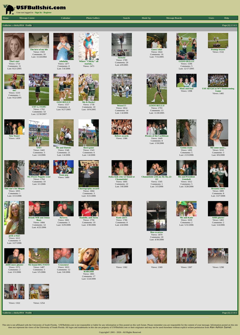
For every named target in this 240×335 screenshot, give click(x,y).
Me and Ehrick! (63, 147)
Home (6, 18)
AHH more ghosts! (14, 264)
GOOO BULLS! (186, 61)
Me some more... (218, 147)
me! (14, 90)
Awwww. (63, 217)
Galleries (7, 25)
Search (126, 18)
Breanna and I (218, 188)
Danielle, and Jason (89, 217)
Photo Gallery (93, 18)
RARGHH (89, 271)
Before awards (122, 136)
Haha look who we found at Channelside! (122, 177)
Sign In (38, 12)
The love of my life (39, 49)
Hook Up (146, 18)
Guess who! (156, 49)
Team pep (63, 175)
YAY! (39, 147)
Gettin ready (186, 147)
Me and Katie (186, 217)
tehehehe (63, 61)
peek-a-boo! (14, 235)
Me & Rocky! (88, 102)
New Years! (14, 136)
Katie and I (121, 217)
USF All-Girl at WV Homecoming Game (218, 89)
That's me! (14, 61)
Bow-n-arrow (156, 232)
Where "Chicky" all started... (88, 62)
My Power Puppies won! (39, 176)
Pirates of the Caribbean (156, 136)
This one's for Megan (14, 188)
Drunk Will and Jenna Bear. (39, 218)
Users (211, 18)
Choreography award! (88, 188)
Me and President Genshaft (186, 177)
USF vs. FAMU (39, 107)
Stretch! (122, 57)
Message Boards (174, 18)
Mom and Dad (186, 88)
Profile (28, 25)
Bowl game (89, 147)
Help (226, 18)
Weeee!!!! (121, 105)
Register (48, 12)
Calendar (65, 18)
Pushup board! (218, 49)
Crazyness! (63, 264)
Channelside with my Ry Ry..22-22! (157, 177)
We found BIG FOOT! (39, 264)
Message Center (27, 18)
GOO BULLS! (63, 102)
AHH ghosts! (218, 217)
